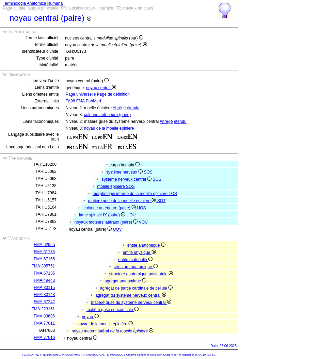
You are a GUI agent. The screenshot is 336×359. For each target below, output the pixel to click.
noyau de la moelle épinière (109, 128)
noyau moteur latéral (113, 331)
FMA (80, 101)
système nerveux (125, 172)
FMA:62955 (44, 244)
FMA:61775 (44, 251)
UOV (117, 229)
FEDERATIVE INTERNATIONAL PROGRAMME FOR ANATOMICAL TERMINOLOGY (73, 354)
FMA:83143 (44, 294)
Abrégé (119, 107)
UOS (141, 208)
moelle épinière (111, 186)
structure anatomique (136, 266)
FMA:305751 (43, 266)
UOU (131, 215)
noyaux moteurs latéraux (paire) (107, 222)
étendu (133, 107)
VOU (143, 222)
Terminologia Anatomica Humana (33, 3)
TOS (173, 193)
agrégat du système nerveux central (131, 295)
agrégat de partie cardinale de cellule (136, 288)
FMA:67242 (44, 301)
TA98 (70, 101)
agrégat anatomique (125, 281)
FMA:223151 (43, 309)
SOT (161, 200)
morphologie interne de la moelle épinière (131, 193)
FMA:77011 (44, 323)
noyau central (101, 87)
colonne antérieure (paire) (107, 114)
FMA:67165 (44, 259)
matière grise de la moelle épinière (122, 200)
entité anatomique (146, 245)
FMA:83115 (44, 287)
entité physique (139, 252)
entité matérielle (135, 259)
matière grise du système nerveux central (131, 302)
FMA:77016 (44, 337)
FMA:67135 (44, 273)
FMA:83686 (44, 316)
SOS (148, 172)
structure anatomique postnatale (141, 274)
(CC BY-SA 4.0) (206, 354)
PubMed (93, 101)
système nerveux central (127, 179)
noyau (90, 316)
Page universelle (81, 94)
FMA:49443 (44, 280)
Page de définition (113, 94)
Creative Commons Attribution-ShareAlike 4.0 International (161, 354)
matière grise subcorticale (112, 309)
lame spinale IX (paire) (103, 215)
